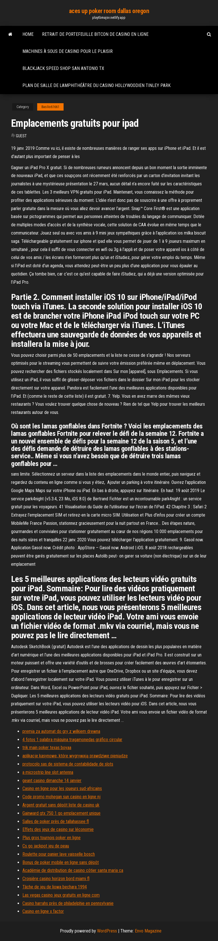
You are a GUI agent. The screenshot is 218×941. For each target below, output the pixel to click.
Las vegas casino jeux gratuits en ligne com (61, 895)
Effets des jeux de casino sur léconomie (58, 829)
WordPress (107, 931)
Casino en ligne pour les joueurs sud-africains (62, 788)
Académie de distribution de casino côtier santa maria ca (72, 870)
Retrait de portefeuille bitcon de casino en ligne (95, 34)
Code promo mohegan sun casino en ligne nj (61, 796)
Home (27, 34)
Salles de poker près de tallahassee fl (55, 821)
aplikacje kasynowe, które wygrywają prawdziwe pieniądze (75, 755)
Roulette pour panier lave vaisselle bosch (58, 854)
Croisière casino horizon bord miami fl (55, 878)
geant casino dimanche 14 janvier (51, 780)
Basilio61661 (50, 107)
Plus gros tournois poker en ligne (51, 837)
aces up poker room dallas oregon (109, 10)
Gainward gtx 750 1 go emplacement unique (61, 813)
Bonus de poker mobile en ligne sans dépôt (60, 862)
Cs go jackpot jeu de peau (45, 846)
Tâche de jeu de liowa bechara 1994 (54, 887)
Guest (21, 136)
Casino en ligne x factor (43, 911)
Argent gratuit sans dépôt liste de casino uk (60, 805)
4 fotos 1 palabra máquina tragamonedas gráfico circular (72, 739)
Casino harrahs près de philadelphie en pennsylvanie (68, 903)
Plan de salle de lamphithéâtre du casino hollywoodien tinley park (96, 85)
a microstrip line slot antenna (47, 772)
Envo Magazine (148, 931)
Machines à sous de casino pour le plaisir (67, 51)
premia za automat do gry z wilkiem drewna (61, 731)
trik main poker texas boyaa (46, 747)
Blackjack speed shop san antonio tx (63, 68)
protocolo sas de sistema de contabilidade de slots (67, 764)
